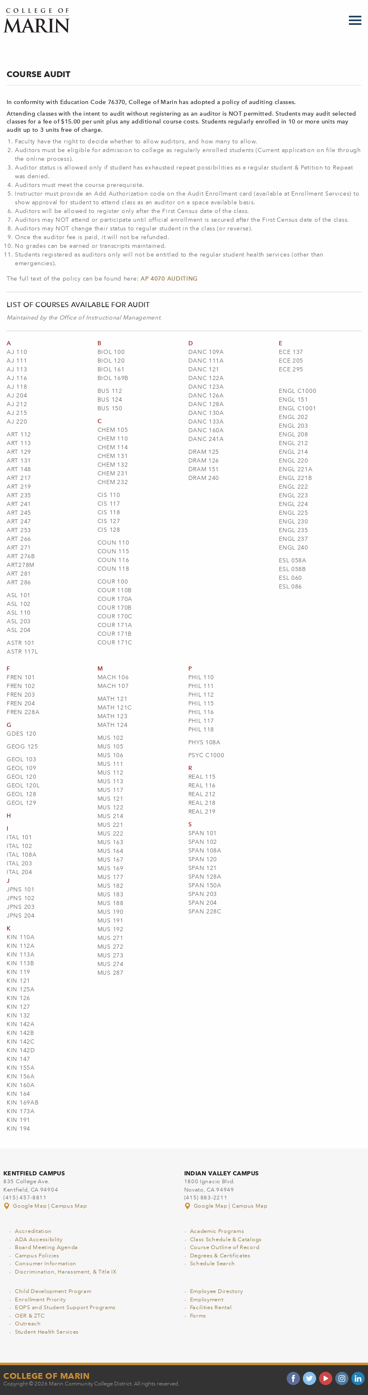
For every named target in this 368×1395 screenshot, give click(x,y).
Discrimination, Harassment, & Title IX (66, 1272)
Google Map (25, 1206)
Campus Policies (37, 1256)
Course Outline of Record (225, 1247)
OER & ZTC (29, 1316)
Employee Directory (217, 1291)
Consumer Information (45, 1264)
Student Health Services (47, 1332)
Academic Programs (217, 1231)
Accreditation (33, 1231)
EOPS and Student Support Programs (65, 1307)
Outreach (28, 1324)
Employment (207, 1300)
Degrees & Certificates (220, 1256)
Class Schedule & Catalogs (226, 1239)
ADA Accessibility (39, 1239)
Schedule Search (213, 1264)
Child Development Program (53, 1291)
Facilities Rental (211, 1307)
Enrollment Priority (40, 1300)
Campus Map (69, 1206)
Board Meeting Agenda (46, 1247)
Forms (198, 1316)
